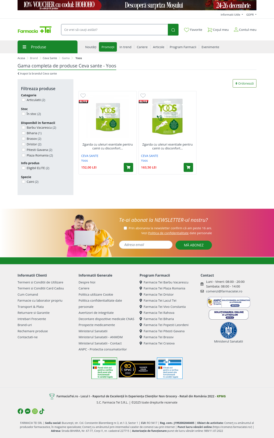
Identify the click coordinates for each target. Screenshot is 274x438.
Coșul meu (218, 28)
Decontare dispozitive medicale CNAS (106, 319)
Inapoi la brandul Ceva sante (37, 73)
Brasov (33, 138)
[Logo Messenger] (27, 411)
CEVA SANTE (89, 156)
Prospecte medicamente (97, 325)
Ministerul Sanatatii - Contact (100, 343)
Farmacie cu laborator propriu (40, 300)
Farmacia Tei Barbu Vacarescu (164, 282)
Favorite (193, 29)
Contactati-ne (28, 337)
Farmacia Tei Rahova (157, 312)
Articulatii (35, 100)
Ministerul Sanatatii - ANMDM (101, 337)
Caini (32, 181)
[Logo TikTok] (41, 411)
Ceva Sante (50, 58)
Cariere (84, 288)
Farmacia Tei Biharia (157, 319)
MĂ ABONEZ (194, 245)
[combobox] (114, 30)
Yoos (84, 160)
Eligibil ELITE (37, 168)
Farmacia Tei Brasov (157, 337)
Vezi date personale (176, 233)
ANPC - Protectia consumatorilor (103, 349)
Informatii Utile (231, 14)
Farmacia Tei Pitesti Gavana (162, 331)
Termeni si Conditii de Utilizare (40, 282)
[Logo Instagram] (35, 411)
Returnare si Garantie (34, 312)
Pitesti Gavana (39, 149)
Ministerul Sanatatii (93, 331)
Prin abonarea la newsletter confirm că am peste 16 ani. (170, 228)
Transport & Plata (31, 306)
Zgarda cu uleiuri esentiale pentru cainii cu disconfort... (107, 146)
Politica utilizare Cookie (96, 294)
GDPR (250, 14)
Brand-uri (25, 325)
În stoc (33, 114)
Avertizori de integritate (96, 312)
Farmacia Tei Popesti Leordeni (164, 325)
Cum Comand (28, 294)
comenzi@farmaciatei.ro (224, 291)
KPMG (221, 396)
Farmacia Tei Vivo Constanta (163, 306)
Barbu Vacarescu (41, 127)
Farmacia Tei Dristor (157, 294)
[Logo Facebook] (20, 411)
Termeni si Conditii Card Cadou (41, 288)
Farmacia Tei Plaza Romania (162, 288)
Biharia (34, 133)
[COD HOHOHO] (137, 5)
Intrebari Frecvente (32, 319)
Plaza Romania (39, 155)
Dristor (34, 144)
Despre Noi (87, 282)
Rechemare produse (33, 331)
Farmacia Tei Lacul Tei (158, 300)
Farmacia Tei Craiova (157, 343)
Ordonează (244, 83)
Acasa (21, 58)
